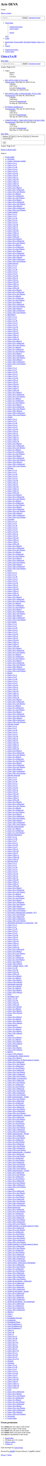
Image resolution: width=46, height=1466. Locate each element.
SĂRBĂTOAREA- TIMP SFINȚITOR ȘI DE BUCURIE (25, 120)
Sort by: (24, 136)
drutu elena (11, 82)
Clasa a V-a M (8, 56)
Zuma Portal (18, 1448)
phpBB (11, 1451)
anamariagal (11, 95)
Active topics (9, 51)
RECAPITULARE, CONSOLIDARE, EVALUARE (23, 94)
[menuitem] (16, 27)
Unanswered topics (11, 50)
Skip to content (6, 13)
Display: (10, 136)
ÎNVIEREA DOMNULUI (14, 107)
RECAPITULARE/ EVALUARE (16, 80)
